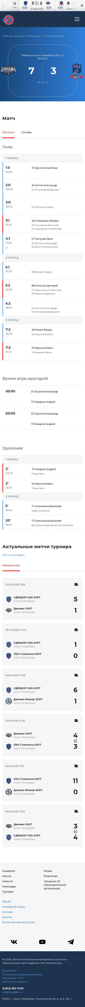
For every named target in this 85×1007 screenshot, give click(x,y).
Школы (6, 876)
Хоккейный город (13, 906)
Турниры (7, 891)
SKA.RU (6, 901)
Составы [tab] (26, 132)
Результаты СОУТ (13, 978)
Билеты (7, 917)
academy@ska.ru (12, 991)
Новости (7, 881)
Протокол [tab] (8, 132)
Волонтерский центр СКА (18, 922)
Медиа (48, 870)
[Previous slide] (8, 5)
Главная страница (13, 35)
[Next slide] (77, 5)
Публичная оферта (14, 981)
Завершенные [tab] (11, 565)
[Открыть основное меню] (77, 19)
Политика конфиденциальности (22, 974)
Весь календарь (13, 554)
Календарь (34, 35)
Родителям (51, 876)
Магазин (7, 911)
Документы (9, 970)
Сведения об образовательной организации (55, 885)
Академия (8, 870)
